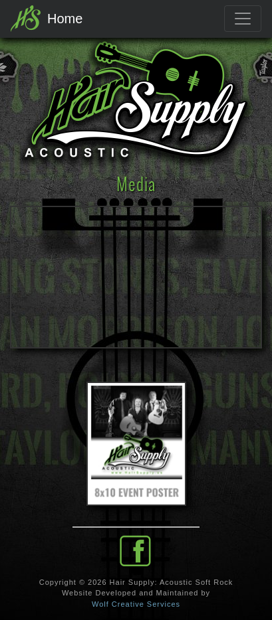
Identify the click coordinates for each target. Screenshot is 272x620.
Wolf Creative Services (136, 604)
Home (46, 18)
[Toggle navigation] (242, 18)
